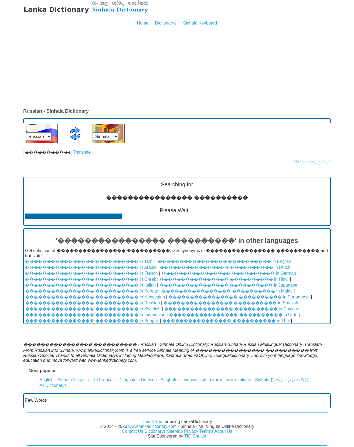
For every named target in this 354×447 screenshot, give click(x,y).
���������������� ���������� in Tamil (89, 261)
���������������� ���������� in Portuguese (239, 297)
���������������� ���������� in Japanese (228, 285)
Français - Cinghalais (119, 379)
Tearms (206, 431)
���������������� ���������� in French (91, 273)
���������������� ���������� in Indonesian (95, 314)
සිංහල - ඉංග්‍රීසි (85, 379)
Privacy (191, 431)
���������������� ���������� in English (224, 261)
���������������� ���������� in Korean (91, 291)
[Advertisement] (177, 67)
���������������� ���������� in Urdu (233, 314)
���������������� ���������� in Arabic (90, 267)
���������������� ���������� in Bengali (92, 320)
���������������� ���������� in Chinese (231, 309)
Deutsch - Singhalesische (165, 379)
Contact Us (132, 431)
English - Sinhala (55, 379)
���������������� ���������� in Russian (92, 303)
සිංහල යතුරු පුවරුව (312, 162)
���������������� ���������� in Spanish (231, 303)
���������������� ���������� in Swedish (93, 309)
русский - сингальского (213, 379)
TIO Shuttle (195, 436)
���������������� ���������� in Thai (226, 320)
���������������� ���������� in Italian (90, 285)
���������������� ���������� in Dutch (225, 267)
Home (142, 23)
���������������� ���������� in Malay (227, 291)
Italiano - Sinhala (253, 379)
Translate (82, 152)
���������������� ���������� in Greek (90, 279)
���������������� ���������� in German (228, 273)
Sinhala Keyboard (200, 23)
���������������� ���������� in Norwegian (95, 297)
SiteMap (175, 431)
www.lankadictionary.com (152, 426)
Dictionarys (165, 23)
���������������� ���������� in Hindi (223, 279)
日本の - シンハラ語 (290, 380)
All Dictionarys (53, 385)
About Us (223, 431)
